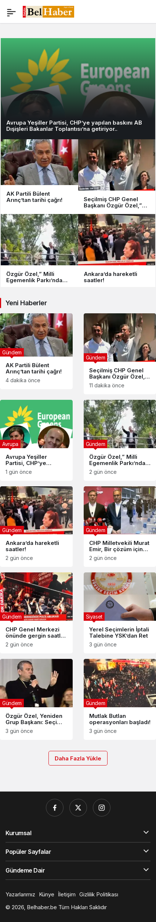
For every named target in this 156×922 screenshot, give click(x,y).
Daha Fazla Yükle (78, 758)
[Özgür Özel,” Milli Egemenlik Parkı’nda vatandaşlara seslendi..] (39, 251)
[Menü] (11, 12)
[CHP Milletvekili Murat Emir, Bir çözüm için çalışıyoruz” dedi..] (120, 526)
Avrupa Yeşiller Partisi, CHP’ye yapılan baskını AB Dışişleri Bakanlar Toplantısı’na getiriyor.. (74, 125)
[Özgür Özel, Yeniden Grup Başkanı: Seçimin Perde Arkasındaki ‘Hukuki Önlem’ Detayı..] (36, 699)
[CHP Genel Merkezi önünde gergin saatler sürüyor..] (36, 612)
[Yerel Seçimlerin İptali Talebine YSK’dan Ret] (120, 612)
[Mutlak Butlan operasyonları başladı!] (120, 699)
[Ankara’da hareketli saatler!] (117, 251)
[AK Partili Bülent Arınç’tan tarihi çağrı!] (39, 176)
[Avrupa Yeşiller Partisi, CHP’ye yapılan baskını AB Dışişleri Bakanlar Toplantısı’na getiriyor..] (78, 87)
